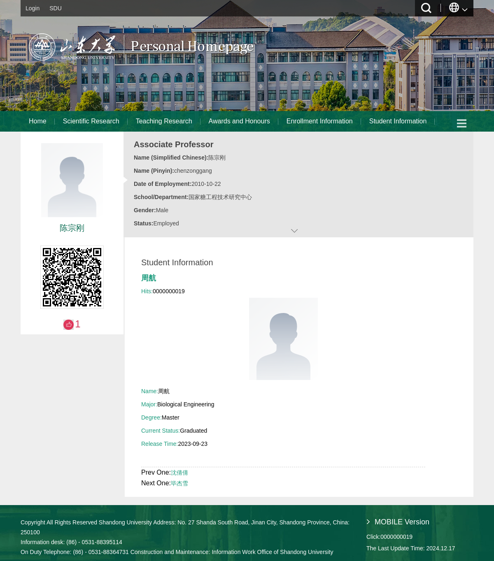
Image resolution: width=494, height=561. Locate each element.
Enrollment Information (320, 121)
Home (38, 121)
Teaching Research (164, 121)
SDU (55, 8)
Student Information (398, 121)
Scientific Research (91, 121)
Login (33, 8)
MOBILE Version (402, 522)
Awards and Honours (239, 121)
